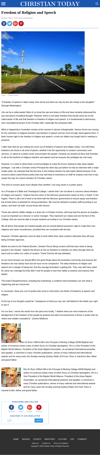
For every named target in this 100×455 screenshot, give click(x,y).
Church (37, 439)
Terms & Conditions (61, 443)
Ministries (49, 439)
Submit (39, 420)
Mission (26, 439)
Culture (62, 439)
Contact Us (46, 443)
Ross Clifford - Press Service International (18, 18)
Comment (82, 439)
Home (16, 439)
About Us (35, 443)
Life (72, 439)
